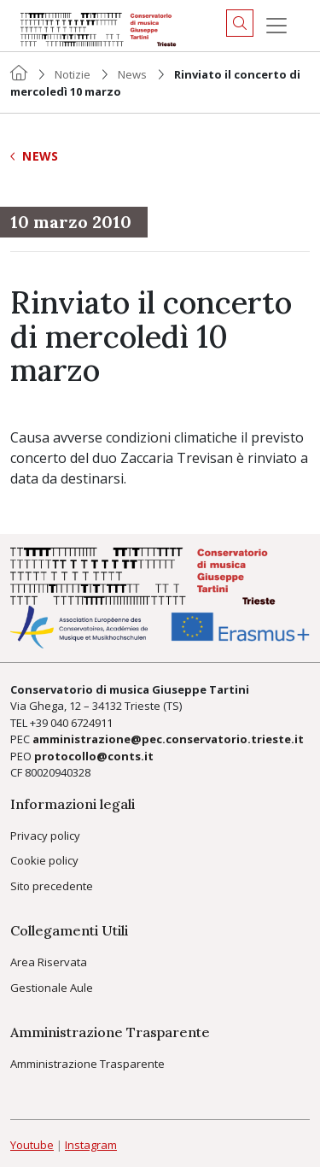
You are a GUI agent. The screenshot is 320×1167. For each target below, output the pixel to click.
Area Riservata (48, 962)
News (132, 74)
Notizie (72, 74)
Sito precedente (51, 886)
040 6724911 (81, 722)
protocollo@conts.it (94, 756)
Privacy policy (45, 835)
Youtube (32, 1144)
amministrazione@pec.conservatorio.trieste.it (168, 739)
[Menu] (276, 25)
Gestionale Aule (51, 987)
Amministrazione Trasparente (87, 1063)
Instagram (91, 1144)
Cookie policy (44, 860)
